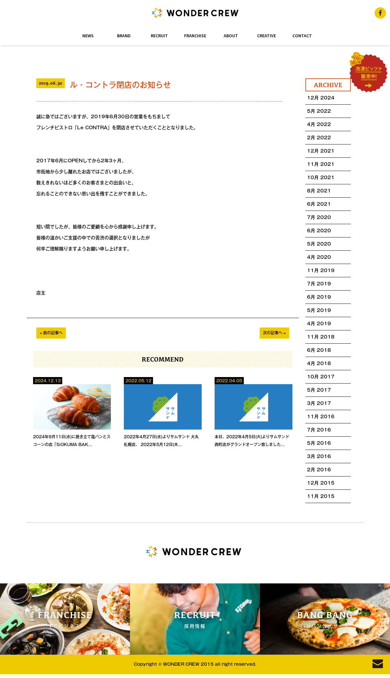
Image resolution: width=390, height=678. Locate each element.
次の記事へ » (274, 333)
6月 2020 (319, 230)
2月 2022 (319, 137)
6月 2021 (319, 204)
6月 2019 (319, 297)
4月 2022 (319, 124)
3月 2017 (319, 403)
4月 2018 (319, 363)
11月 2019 (321, 270)
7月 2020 (319, 217)
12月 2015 (321, 483)
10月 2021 (321, 177)
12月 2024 (321, 98)
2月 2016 (319, 469)
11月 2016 (321, 416)
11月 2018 (321, 337)
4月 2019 (319, 323)
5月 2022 (319, 111)
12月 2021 (321, 151)
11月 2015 (321, 496)
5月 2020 (319, 244)
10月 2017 (321, 376)
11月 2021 (321, 164)
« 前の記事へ (51, 333)
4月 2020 (319, 257)
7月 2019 (319, 284)
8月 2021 (319, 191)
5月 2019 (319, 310)
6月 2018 (319, 350)
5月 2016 (319, 443)
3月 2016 (319, 456)
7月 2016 (319, 430)
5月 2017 (319, 390)
